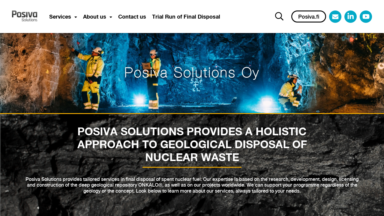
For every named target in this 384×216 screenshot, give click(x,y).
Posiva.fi (308, 17)
